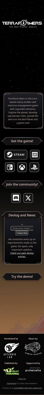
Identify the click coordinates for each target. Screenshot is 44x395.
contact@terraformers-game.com (28, 388)
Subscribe (22, 233)
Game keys (11, 383)
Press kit (22, 379)
